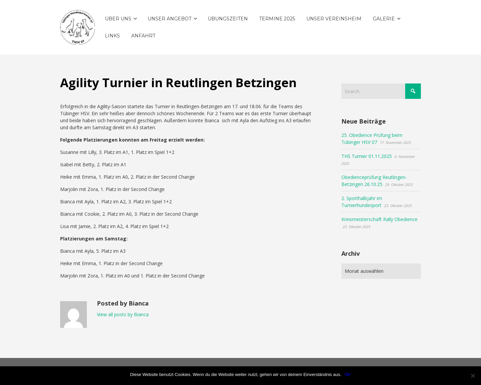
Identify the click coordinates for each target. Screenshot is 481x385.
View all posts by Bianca (123, 314)
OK (348, 374)
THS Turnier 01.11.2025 (366, 156)
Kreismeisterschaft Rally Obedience (379, 219)
